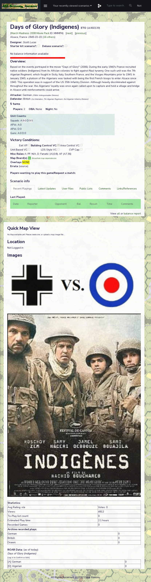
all (118, 213)
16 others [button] (49, 37)
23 (29, 158)
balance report (132, 213)
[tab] (22, 188)
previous (81, 33)
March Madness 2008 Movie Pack (30, 33)
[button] (72, 6)
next (69, 33)
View (113, 213)
